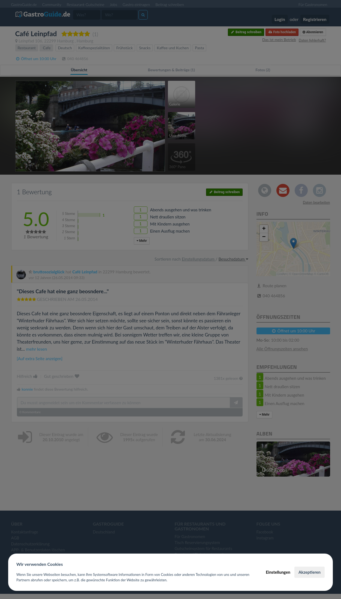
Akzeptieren (309, 572)
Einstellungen (278, 572)
